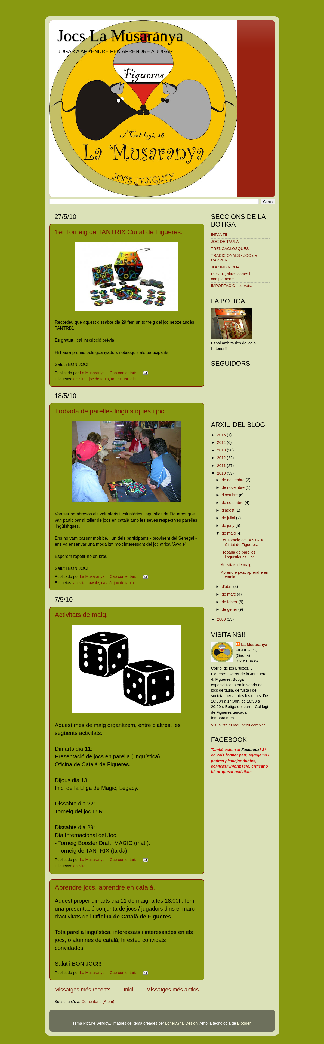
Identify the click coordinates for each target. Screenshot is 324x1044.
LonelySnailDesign (181, 1023)
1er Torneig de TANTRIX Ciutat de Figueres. (119, 232)
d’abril (227, 586)
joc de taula (99, 379)
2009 (222, 619)
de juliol (229, 518)
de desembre (234, 480)
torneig (130, 379)
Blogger (244, 1023)
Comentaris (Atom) (97, 1001)
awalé (94, 583)
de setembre (233, 502)
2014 (222, 442)
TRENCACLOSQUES (230, 248)
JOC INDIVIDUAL (226, 267)
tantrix (116, 379)
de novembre (234, 487)
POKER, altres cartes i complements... (230, 276)
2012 (222, 458)
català (106, 583)
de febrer (230, 602)
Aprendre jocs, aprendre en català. (105, 887)
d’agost (228, 510)
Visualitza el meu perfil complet (238, 725)
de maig (229, 533)
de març (229, 594)
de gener (230, 609)
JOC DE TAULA (225, 241)
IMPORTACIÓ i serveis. (231, 285)
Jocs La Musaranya (120, 36)
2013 (222, 450)
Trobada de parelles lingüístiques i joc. (110, 411)
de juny (228, 525)
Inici (128, 990)
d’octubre (230, 495)
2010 (222, 473)
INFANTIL (219, 235)
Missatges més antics (172, 990)
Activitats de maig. (81, 614)
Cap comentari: (123, 373)
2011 (222, 465)
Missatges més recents (83, 990)
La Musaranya (254, 644)
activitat (80, 379)
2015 (222, 435)
